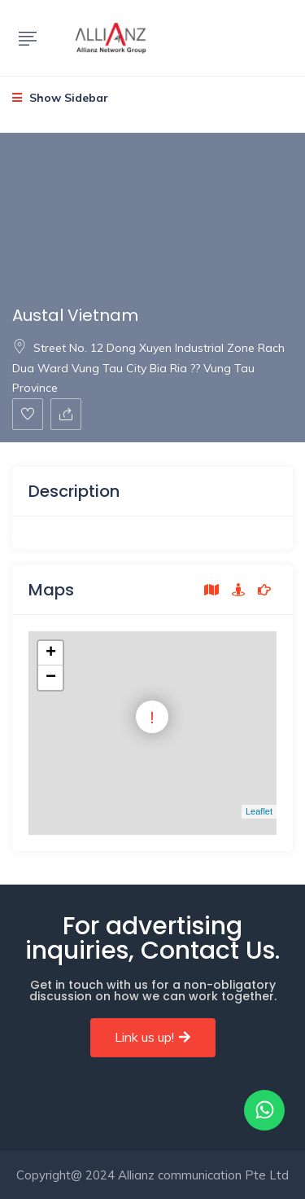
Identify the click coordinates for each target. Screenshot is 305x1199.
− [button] (51, 677)
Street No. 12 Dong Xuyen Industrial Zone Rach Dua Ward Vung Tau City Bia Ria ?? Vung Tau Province (148, 367)
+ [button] (51, 653)
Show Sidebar (60, 97)
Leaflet (259, 811)
